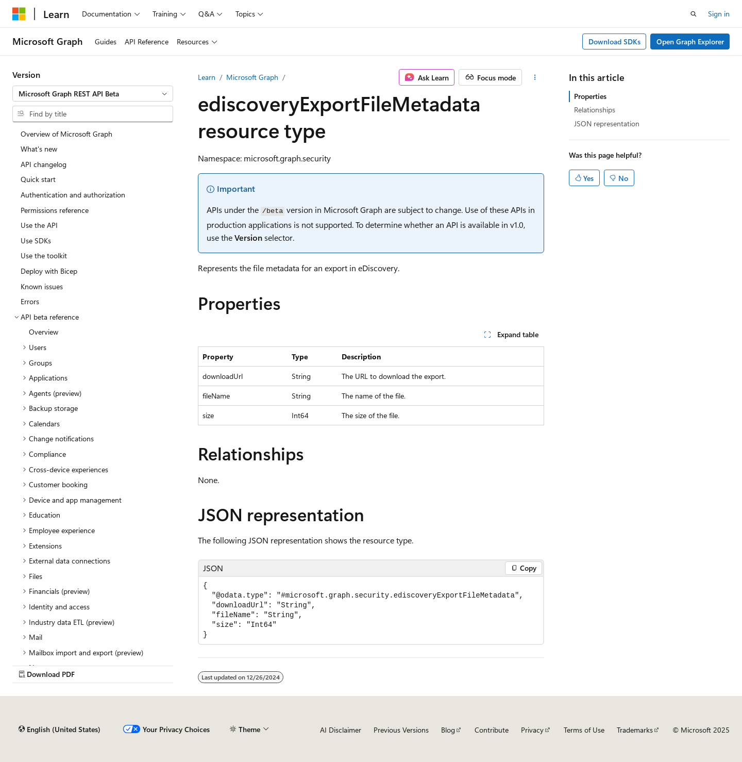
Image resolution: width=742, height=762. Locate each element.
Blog (448, 730)
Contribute (492, 730)
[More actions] (535, 77)
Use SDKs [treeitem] (36, 240)
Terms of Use (584, 730)
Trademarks (635, 730)
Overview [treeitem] (43, 332)
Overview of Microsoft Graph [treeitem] (66, 134)
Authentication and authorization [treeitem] (73, 195)
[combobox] (92, 94)
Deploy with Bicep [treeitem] (49, 271)
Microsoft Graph (252, 77)
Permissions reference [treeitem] (55, 210)
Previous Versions (401, 730)
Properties (590, 96)
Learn (206, 77)
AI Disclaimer (340, 730)
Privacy (532, 730)
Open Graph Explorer (690, 41)
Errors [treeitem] (30, 301)
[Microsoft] (19, 14)
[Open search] (693, 14)
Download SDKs (614, 41)
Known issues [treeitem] (42, 286)
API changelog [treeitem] (43, 164)
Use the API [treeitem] (39, 225)
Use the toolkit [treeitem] (44, 255)
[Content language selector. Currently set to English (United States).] (59, 729)
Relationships (594, 109)
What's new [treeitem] (39, 149)
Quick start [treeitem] (38, 179)
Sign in (719, 14)
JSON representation (606, 123)
